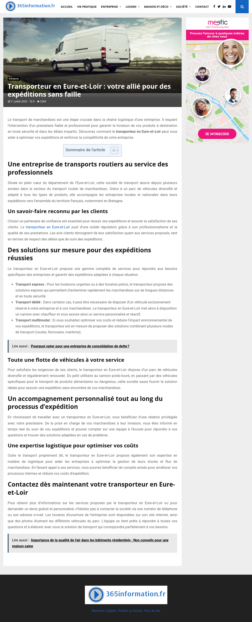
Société (182, 7)
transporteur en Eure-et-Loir (48, 227)
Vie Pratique (87, 7)
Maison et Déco (156, 7)
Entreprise (109, 7)
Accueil (67, 7)
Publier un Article (130, 611)
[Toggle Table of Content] (112, 150)
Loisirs (131, 7)
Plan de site (152, 611)
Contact (202, 7)
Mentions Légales (104, 611)
